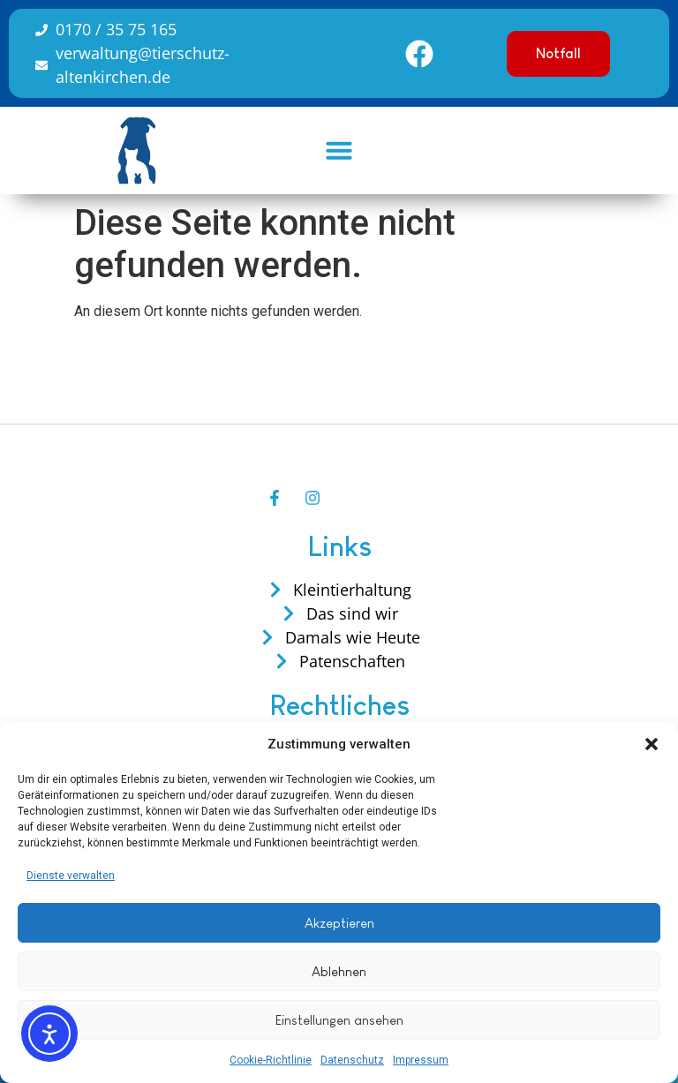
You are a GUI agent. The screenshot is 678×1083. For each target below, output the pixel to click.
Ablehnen (339, 971)
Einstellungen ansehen (339, 1019)
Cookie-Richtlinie (271, 1060)
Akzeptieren (339, 922)
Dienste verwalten (70, 875)
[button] (651, 744)
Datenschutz (352, 1060)
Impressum (420, 1060)
